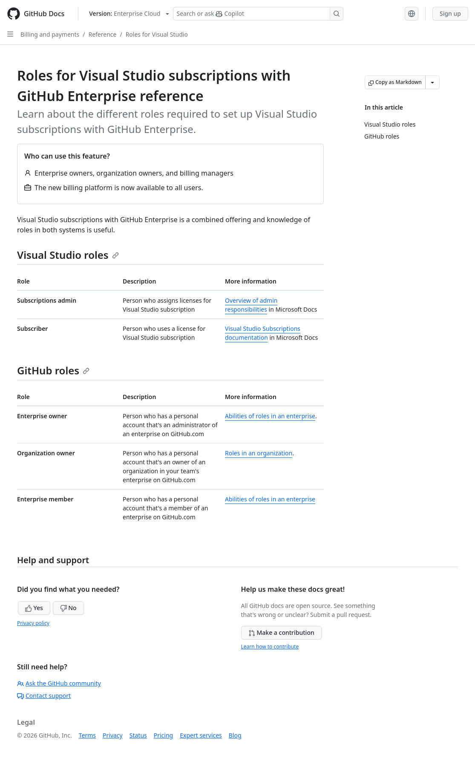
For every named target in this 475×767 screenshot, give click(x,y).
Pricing (163, 735)
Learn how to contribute (270, 646)
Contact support (44, 696)
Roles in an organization (258, 453)
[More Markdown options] (432, 82)
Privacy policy (33, 623)
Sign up (450, 13)
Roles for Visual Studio (157, 34)
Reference (102, 34)
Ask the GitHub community (59, 683)
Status (138, 735)
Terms (87, 735)
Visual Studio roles (68, 255)
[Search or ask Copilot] (258, 13)
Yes (34, 608)
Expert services (201, 735)
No (68, 608)
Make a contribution (281, 632)
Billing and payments (49, 34)
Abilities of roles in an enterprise (270, 416)
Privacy (113, 735)
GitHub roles (53, 370)
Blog (235, 735)
